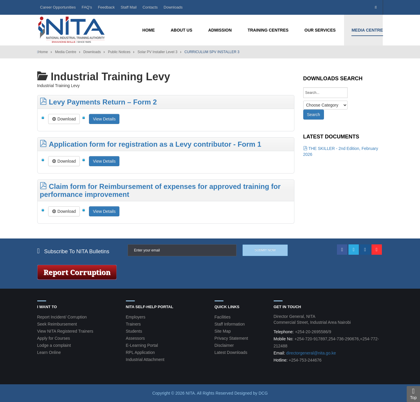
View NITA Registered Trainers (65, 331)
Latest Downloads (231, 352)
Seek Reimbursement (57, 324)
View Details (104, 119)
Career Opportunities (58, 7)
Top (413, 394)
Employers (135, 317)
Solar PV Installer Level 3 (157, 52)
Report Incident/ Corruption (62, 317)
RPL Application (140, 352)
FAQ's (87, 7)
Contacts (150, 7)
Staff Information (230, 324)
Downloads (173, 7)
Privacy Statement (231, 338)
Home (43, 52)
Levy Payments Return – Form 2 (98, 102)
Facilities (223, 317)
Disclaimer (224, 345)
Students (134, 331)
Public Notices (119, 52)
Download (64, 119)
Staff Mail (129, 7)
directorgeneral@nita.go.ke (311, 353)
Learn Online (49, 352)
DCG (263, 393)
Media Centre (65, 52)
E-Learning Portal (142, 345)
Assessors (135, 338)
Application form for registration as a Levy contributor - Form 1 (150, 144)
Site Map (223, 331)
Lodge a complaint (54, 345)
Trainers (133, 324)
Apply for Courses (53, 338)
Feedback (106, 7)
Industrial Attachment (145, 359)
